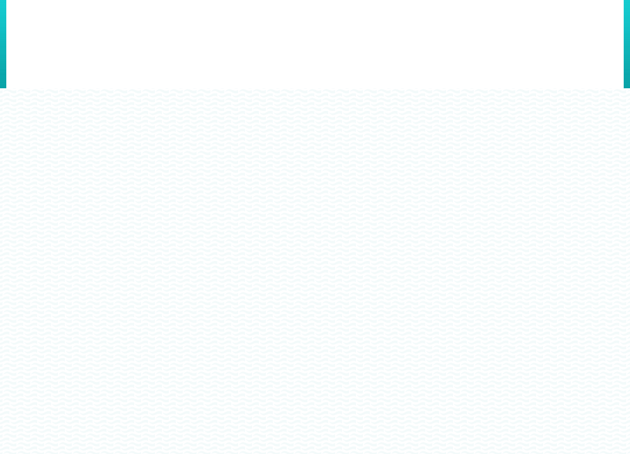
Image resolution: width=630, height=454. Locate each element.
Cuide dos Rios (88, 38)
